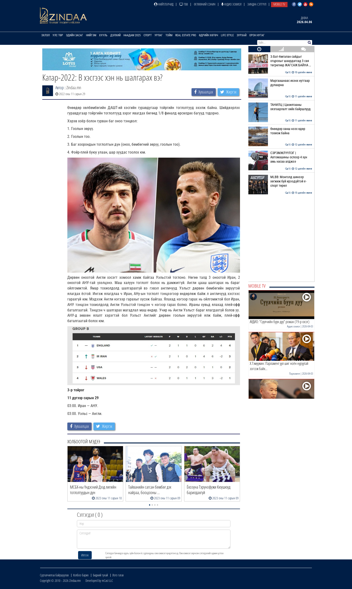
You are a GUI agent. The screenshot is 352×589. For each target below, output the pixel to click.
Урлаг (159, 35)
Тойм (168, 35)
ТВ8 (183, 4)
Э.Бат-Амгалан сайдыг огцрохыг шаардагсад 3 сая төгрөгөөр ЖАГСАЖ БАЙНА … (280, 60)
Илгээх (85, 555)
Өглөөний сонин (204, 4)
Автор (59, 87)
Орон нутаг (257, 35)
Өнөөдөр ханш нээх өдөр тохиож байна (280, 131)
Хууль (103, 35)
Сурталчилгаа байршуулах (54, 575)
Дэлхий (115, 35)
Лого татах (118, 575)
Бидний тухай (100, 575)
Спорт (148, 35)
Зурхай (241, 35)
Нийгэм (91, 35)
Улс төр (58, 35)
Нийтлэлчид (163, 4)
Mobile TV (279, 4)
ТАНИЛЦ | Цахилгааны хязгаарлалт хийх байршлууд (280, 107)
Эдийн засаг (74, 35)
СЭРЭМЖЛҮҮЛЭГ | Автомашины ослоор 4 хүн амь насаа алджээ (280, 157)
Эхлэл (45, 35)
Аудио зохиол (231, 4)
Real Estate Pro (185, 35)
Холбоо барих (81, 575)
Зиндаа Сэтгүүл (256, 4)
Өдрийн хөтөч (208, 35)
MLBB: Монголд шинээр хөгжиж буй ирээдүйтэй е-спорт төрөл (280, 181)
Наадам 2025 (132, 35)
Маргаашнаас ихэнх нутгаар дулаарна (280, 82)
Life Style (227, 35)
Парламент (294, 374)
